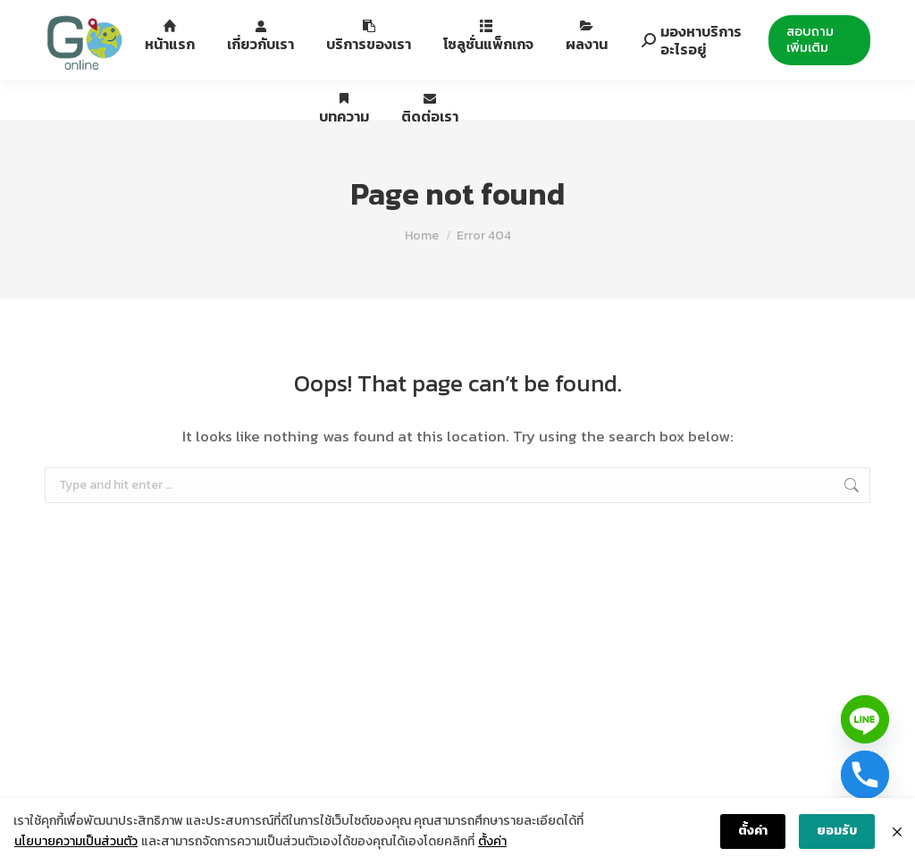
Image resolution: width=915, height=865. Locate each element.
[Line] (865, 719)
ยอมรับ (837, 830)
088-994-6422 (108, 21)
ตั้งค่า (492, 841)
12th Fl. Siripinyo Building (259, 21)
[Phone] (865, 775)
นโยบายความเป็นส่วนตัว (76, 841)
